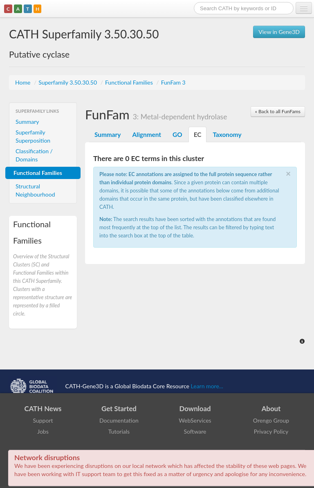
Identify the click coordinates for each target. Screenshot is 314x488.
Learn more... (207, 386)
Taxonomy (227, 134)
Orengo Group (271, 420)
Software (195, 431)
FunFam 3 (173, 82)
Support (43, 420)
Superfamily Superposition (33, 136)
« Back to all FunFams (278, 111)
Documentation (119, 420)
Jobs (43, 431)
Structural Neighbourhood (35, 190)
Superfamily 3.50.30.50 (68, 82)
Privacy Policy (271, 431)
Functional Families (129, 82)
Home (23, 82)
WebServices (195, 420)
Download (195, 408)
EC (198, 134)
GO (177, 134)
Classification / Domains (34, 155)
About (271, 408)
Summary (27, 121)
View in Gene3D (279, 31)
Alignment (146, 134)
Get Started (119, 408)
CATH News (43, 408)
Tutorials (119, 431)
